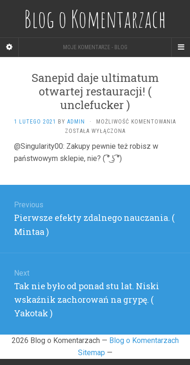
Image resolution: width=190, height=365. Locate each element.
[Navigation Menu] (180, 47)
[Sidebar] (9, 47)
